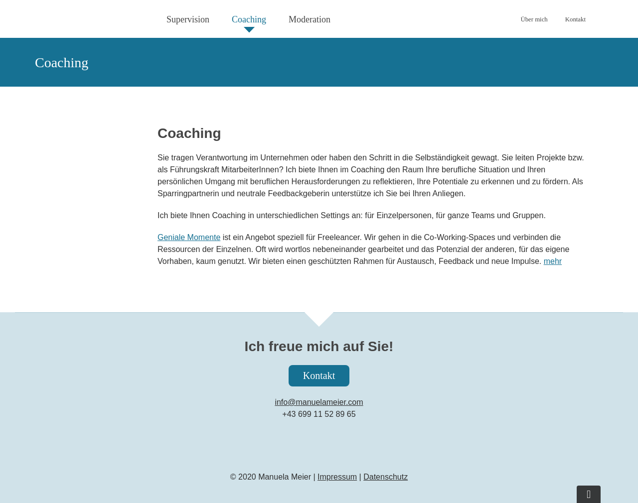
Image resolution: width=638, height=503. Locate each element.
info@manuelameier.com (319, 402)
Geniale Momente (189, 237)
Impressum (337, 477)
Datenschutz (385, 477)
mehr (553, 261)
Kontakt (319, 375)
